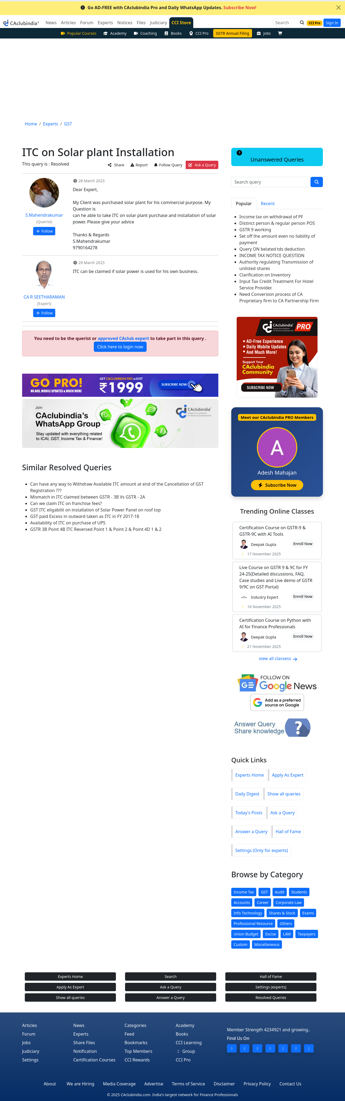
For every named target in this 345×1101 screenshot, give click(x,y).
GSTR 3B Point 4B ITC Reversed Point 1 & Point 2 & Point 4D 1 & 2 (95, 529)
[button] (300, 22)
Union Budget (246, 934)
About (50, 1084)
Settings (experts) (271, 987)
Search (171, 976)
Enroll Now (302, 543)
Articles (29, 1025)
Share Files (84, 1043)
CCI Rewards (137, 1060)
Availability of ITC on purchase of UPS (67, 523)
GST (264, 892)
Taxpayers (307, 934)
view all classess (278, 658)
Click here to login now (120, 347)
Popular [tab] (244, 203)
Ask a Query (202, 164)
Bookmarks (136, 1043)
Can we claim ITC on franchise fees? (66, 503)
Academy (114, 33)
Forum (28, 1034)
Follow (44, 231)
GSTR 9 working (255, 230)
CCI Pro (199, 33)
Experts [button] (105, 23)
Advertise (153, 1084)
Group (185, 1051)
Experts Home (249, 775)
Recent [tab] (268, 203)
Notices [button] (124, 23)
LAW (287, 934)
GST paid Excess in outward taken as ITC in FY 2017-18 (84, 516)
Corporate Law (289, 902)
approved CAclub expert (123, 338)
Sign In (332, 22)
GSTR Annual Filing (232, 33)
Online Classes (277, 511)
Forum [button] (86, 23)
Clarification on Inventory (265, 275)
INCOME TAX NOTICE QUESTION (272, 255)
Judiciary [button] (158, 23)
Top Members (138, 1051)
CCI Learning (189, 1043)
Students (299, 892)
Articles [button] (68, 23)
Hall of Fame (288, 831)
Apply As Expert (287, 775)
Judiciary (30, 1051)
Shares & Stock (282, 913)
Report (139, 164)
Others (286, 923)
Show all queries (283, 794)
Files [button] (141, 23)
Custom (240, 944)
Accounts (242, 902)
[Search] (286, 22)
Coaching (145, 33)
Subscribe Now (277, 485)
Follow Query (167, 164)
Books (173, 33)
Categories (135, 1025)
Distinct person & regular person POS (277, 223)
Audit (279, 892)
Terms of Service (188, 1084)
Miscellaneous (267, 944)
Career (263, 902)
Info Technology (248, 913)
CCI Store (181, 23)
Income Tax (244, 892)
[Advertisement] (172, 79)
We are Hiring (80, 1084)
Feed (129, 1034)
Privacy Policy (257, 1084)
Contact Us (290, 1084)
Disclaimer (224, 1084)
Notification (85, 1051)
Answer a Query (251, 831)
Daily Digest (247, 794)
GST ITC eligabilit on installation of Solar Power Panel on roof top (95, 510)
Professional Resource (253, 923)
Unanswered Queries (270, 156)
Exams (308, 913)
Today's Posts (248, 813)
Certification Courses (94, 1060)
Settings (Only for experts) (261, 850)
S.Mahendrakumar (44, 215)
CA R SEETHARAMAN (44, 297)
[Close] (338, 7)
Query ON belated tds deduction (272, 249)
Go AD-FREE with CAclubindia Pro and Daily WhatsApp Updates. (168, 7)
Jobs (264, 33)
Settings (30, 1060)
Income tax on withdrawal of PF (271, 217)
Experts (80, 1034)
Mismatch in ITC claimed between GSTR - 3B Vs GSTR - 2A (87, 497)
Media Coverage (119, 1084)
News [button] (51, 23)
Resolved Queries (271, 997)
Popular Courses (78, 33)
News (78, 1025)
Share (116, 164)
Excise (270, 934)
